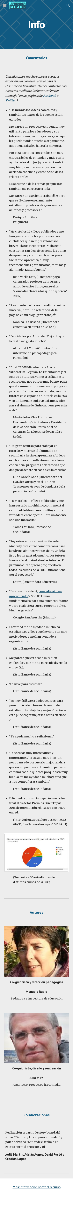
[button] (4, 5)
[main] (36, 24)
